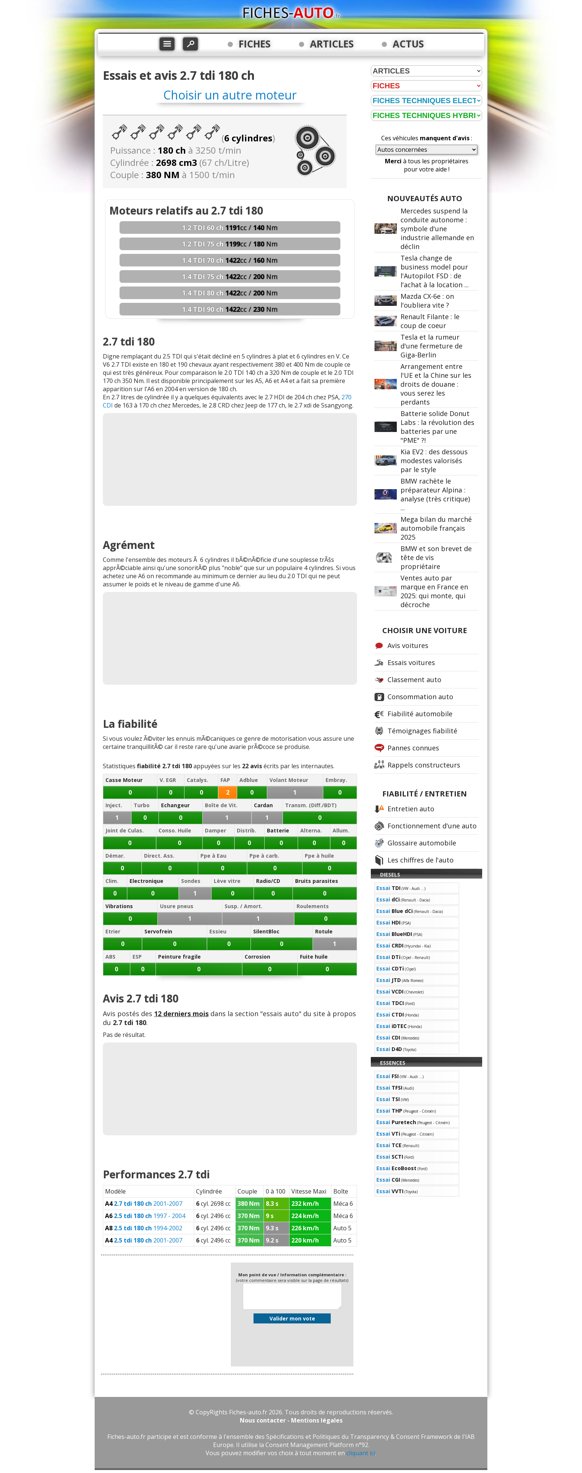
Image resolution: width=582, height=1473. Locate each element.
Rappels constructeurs (424, 764)
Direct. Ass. (159, 855)
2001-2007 (143, 1203)
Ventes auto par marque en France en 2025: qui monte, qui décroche (434, 591)
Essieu (217, 931)
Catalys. (197, 779)
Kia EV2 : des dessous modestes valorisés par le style (434, 460)
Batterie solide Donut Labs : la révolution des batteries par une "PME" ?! (437, 427)
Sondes (190, 880)
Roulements (313, 906)
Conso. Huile (174, 830)
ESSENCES (392, 1062)
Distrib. (246, 830)
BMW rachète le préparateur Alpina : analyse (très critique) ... (435, 494)
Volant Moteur (288, 779)
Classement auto (414, 679)
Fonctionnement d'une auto (432, 825)
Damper (215, 830)
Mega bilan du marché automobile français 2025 (436, 528)
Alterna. (311, 830)
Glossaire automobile (422, 842)
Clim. (111, 880)
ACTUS (408, 43)
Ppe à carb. (264, 855)
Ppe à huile (319, 855)
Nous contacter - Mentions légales (291, 1420)
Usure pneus (176, 906)
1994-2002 (143, 1228)
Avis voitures (408, 645)
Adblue (248, 779)
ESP (137, 956)
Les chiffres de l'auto (421, 859)
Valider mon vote (292, 1318)
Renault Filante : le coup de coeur (430, 321)
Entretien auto (411, 808)
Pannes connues (413, 747)
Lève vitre (227, 880)
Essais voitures (411, 662)
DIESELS (390, 874)
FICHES (255, 43)
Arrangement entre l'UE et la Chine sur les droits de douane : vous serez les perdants (435, 384)
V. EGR (168, 779)
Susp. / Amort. (243, 906)
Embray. (336, 779)
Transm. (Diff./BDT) (311, 805)
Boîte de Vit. (221, 805)
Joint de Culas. (124, 830)
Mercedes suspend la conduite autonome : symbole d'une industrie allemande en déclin (437, 228)
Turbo (142, 805)
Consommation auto (420, 696)
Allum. (341, 830)
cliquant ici (360, 1453)
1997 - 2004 (145, 1216)
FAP (225, 779)
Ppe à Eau (213, 855)
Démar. (115, 855)
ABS (110, 956)
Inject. (113, 805)
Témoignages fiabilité (422, 730)
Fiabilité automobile (420, 713)
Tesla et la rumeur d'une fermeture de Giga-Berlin (431, 346)
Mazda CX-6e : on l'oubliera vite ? (427, 301)
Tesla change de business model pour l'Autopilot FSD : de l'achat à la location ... (434, 271)
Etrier (112, 931)
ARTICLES (332, 43)
